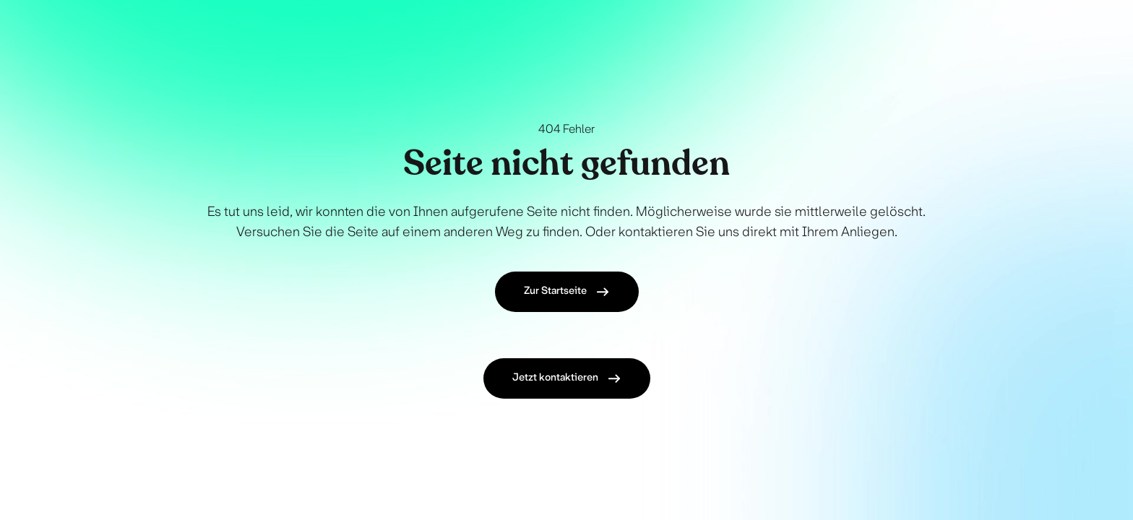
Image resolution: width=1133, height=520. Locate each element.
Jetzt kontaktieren (566, 378)
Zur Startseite (567, 292)
